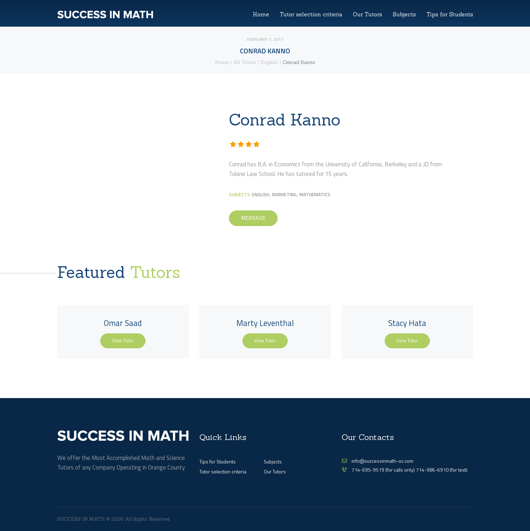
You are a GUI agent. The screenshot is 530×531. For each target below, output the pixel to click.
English (269, 62)
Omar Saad (123, 323)
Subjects (273, 461)
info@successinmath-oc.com (382, 461)
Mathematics (314, 194)
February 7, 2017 (265, 39)
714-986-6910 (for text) (441, 469)
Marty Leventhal (265, 323)
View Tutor (123, 340)
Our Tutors (275, 471)
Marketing (284, 194)
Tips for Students (217, 461)
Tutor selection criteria (222, 471)
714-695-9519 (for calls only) (384, 469)
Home (221, 62)
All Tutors (244, 62)
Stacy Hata (407, 323)
